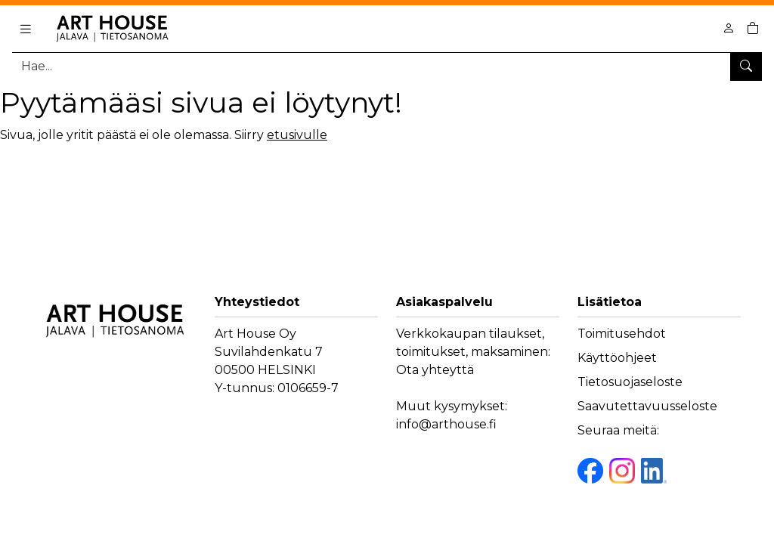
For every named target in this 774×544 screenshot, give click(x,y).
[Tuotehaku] (387, 66)
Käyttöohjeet (617, 358)
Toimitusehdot (621, 333)
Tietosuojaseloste (630, 382)
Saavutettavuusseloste (647, 406)
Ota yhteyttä (435, 370)
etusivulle (297, 135)
